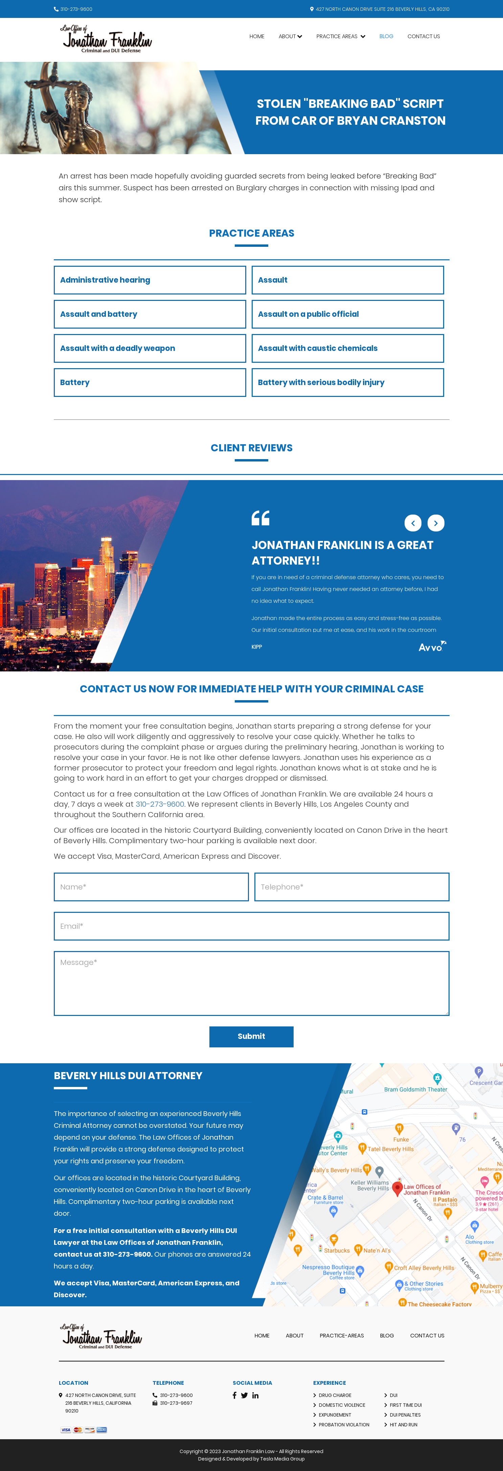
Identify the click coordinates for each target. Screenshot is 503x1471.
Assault (273, 280)
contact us (73, 1254)
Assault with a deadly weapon (117, 348)
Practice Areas (338, 36)
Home (257, 36)
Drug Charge (335, 1395)
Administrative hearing (105, 280)
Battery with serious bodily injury (321, 382)
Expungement (335, 1414)
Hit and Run (403, 1424)
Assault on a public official (308, 314)
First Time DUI (406, 1405)
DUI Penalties (405, 1414)
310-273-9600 (76, 9)
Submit (251, 1036)
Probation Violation (344, 1424)
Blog (386, 36)
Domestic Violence (342, 1405)
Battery (75, 382)
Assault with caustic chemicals (318, 348)
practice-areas (342, 1335)
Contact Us (424, 36)
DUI (393, 1395)
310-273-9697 (176, 1403)
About (287, 36)
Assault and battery (98, 314)
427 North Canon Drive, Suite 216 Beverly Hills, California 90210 (100, 1403)
